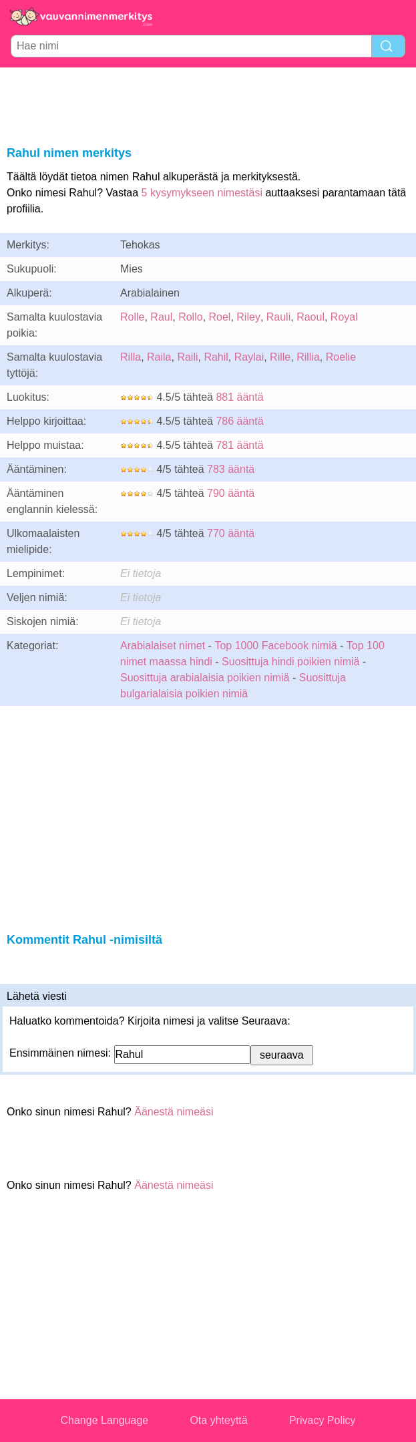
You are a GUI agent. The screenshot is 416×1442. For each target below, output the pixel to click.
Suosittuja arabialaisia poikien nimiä (204, 677)
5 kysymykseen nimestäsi (202, 192)
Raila (159, 357)
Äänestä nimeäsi (173, 1111)
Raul (161, 317)
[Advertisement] (208, 104)
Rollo (190, 317)
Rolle (132, 317)
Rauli (278, 317)
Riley (248, 317)
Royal (344, 317)
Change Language (105, 1420)
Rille (280, 357)
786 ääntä (239, 421)
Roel (220, 317)
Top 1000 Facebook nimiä (275, 645)
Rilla (130, 357)
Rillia (308, 357)
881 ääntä (239, 397)
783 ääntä (230, 469)
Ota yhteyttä (218, 1420)
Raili (187, 357)
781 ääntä (239, 445)
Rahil (216, 357)
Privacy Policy (322, 1420)
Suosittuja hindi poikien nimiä (290, 661)
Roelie (341, 357)
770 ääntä (230, 533)
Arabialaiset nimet (162, 645)
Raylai (249, 357)
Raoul (310, 317)
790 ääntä (230, 493)
